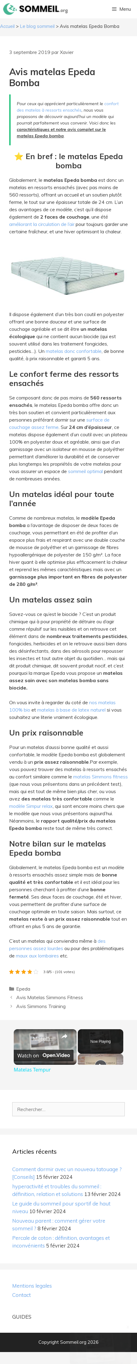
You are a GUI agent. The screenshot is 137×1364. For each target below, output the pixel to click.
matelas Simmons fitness (100, 777)
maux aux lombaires (37, 956)
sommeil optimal (85, 471)
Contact (21, 1307)
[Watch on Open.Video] (44, 1067)
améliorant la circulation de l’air (41, 224)
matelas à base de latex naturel (71, 710)
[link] (23, 1039)
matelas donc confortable (74, 351)
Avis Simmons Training (41, 1006)
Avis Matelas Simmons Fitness (49, 997)
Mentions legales (32, 1297)
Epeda (23, 989)
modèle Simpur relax (31, 806)
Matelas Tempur (44, 1038)
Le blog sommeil (37, 26)
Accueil (7, 26)
